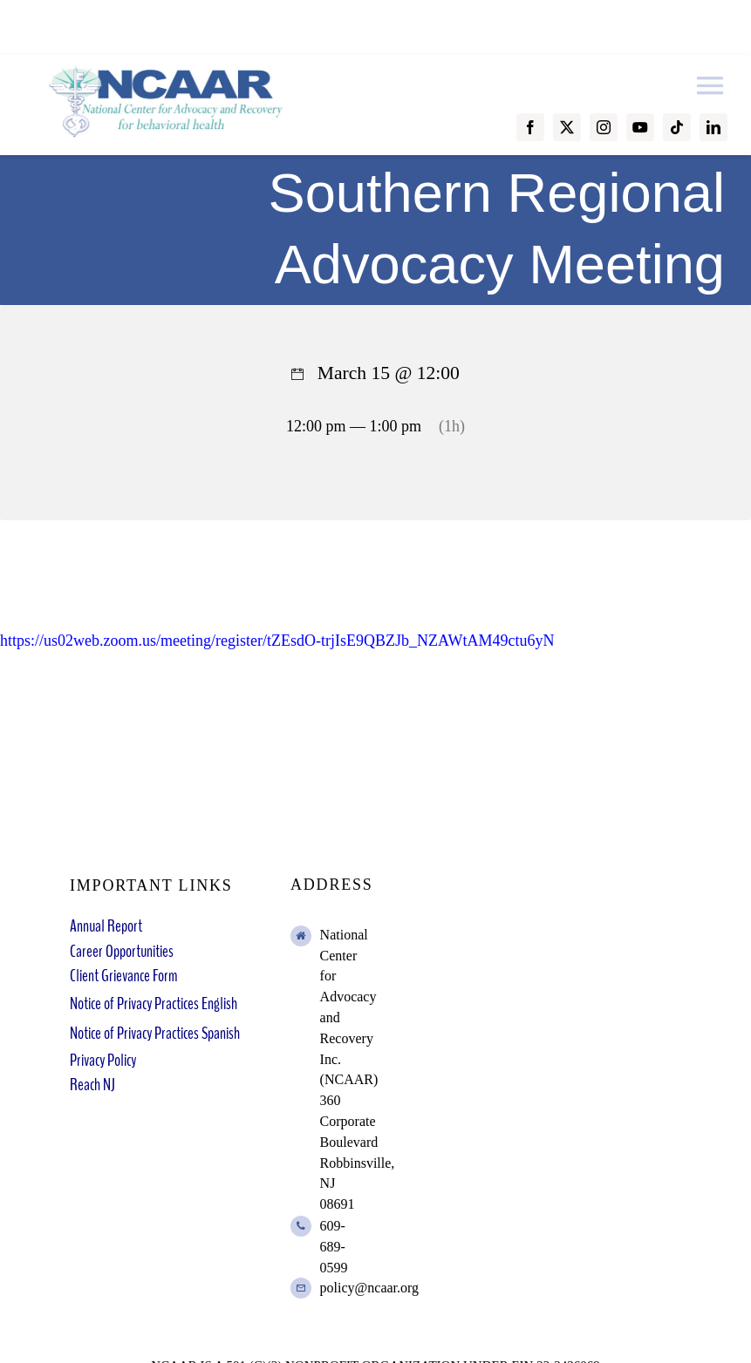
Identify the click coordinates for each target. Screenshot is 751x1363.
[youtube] (640, 127)
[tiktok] (677, 127)
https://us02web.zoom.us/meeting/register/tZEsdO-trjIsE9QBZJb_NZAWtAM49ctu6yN (277, 640)
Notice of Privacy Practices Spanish (155, 1033)
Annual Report (106, 926)
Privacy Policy (103, 1060)
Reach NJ (92, 1084)
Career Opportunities (122, 951)
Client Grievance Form (123, 975)
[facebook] (530, 127)
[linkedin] (713, 127)
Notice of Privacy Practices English (153, 1003)
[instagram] (604, 127)
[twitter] (567, 127)
